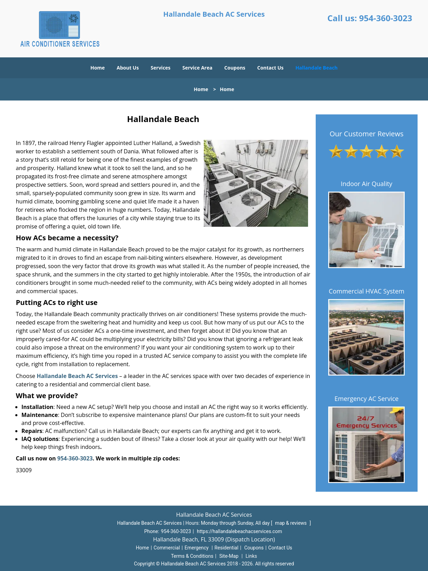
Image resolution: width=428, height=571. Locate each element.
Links (251, 556)
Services (160, 67)
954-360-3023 (385, 18)
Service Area (197, 67)
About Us (128, 67)
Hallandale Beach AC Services (77, 376)
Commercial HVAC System (366, 291)
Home (97, 67)
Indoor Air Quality (366, 183)
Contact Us (270, 67)
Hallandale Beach (317, 67)
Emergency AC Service (366, 398)
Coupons (234, 67)
